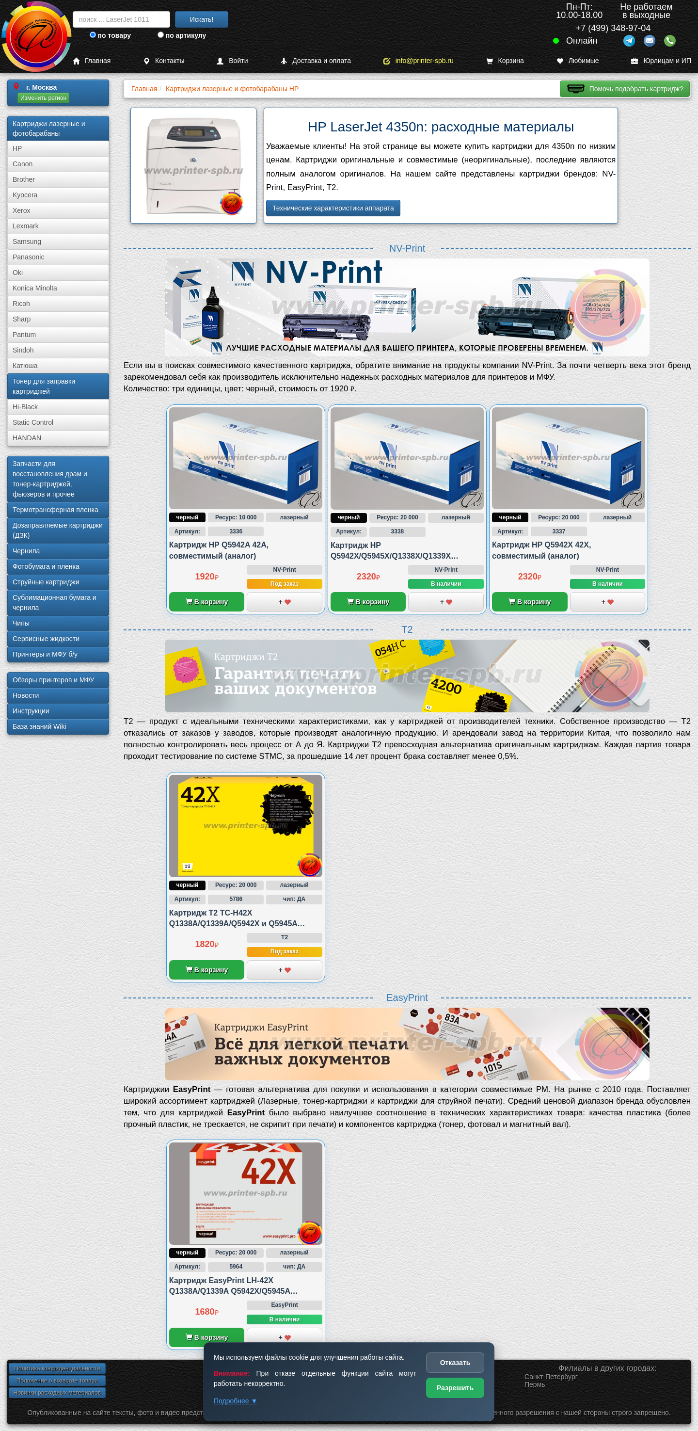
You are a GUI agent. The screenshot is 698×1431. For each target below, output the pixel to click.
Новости (26, 695)
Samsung (27, 241)
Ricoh (21, 303)
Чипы (21, 623)
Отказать (455, 1363)
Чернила (26, 551)
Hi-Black (25, 407)
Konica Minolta (35, 288)
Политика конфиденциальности (57, 1368)
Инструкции (31, 711)
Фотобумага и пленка (46, 566)
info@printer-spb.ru (418, 60)
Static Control (33, 422)
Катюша (25, 366)
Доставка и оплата (315, 60)
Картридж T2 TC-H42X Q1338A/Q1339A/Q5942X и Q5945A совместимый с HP (233, 924)
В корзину (207, 602)
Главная (92, 60)
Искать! (202, 19)
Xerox (22, 210)
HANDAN (27, 438)
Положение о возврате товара (57, 1380)
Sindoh (23, 350)
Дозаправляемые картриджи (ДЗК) (58, 530)
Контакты (163, 60)
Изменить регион (43, 98)
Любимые (577, 60)
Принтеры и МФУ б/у (45, 654)
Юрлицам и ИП (661, 60)
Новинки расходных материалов (57, 1392)
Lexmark (26, 226)
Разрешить (455, 1388)
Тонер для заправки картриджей (44, 386)
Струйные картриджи (46, 582)
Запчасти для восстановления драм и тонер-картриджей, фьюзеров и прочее (50, 479)
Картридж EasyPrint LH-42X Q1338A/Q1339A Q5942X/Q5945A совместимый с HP (229, 1291)
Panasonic (28, 257)
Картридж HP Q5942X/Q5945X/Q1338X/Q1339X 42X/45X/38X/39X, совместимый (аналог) (407, 556)
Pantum (24, 334)
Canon (22, 164)
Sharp (22, 319)
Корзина (505, 60)
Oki (18, 272)
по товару (110, 35)
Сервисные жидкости (46, 639)
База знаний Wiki (39, 726)
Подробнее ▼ (235, 1401)
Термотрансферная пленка (55, 510)
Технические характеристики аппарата (333, 208)
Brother (24, 179)
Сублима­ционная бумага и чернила (54, 602)
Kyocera (25, 195)
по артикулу (182, 35)
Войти (232, 60)
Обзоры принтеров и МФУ (53, 680)
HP (17, 148)
